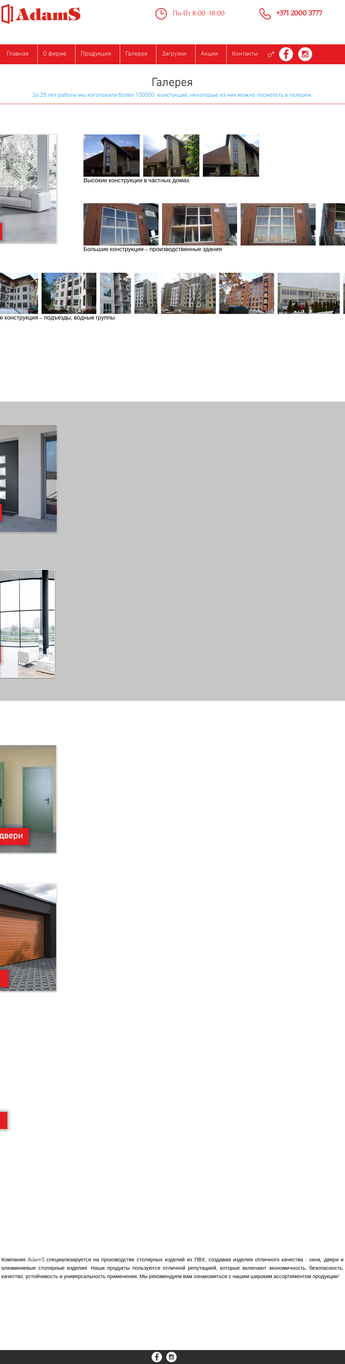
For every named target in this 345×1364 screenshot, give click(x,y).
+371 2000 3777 (299, 13)
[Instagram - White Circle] (305, 54)
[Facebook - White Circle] (286, 54)
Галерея (172, 83)
